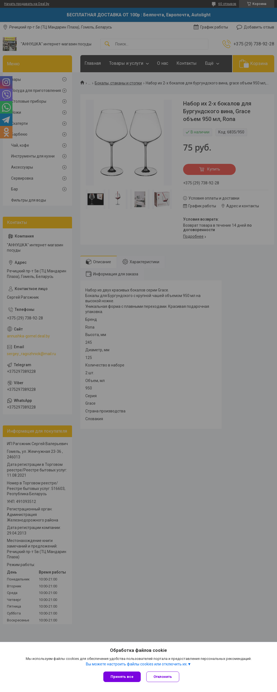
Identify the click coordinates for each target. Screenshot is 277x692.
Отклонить (162, 677)
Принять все (122, 677)
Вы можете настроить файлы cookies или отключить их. (137, 664)
